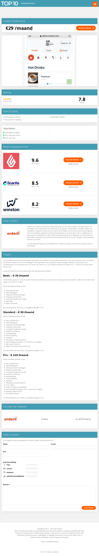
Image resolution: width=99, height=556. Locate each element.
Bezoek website (72, 160)
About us (56, 552)
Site (4, 452)
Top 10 (42, 552)
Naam (5, 444)
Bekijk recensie (73, 164)
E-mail (53, 444)
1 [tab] (47, 83)
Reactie (6, 484)
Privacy (49, 552)
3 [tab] (51, 83)
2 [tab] (49, 83)
